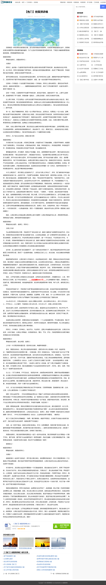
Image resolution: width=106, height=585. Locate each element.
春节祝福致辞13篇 (10, 556)
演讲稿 (36, 2)
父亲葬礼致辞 (8, 559)
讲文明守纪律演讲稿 (10, 561)
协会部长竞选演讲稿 (43, 564)
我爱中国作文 (83, 16)
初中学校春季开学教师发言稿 (46, 567)
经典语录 (69, 2)
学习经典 (89, 2)
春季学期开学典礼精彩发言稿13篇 (48, 559)
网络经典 (63, 2)
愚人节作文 (96, 61)
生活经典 (103, 2)
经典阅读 (76, 2)
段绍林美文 (49, 582)
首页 (23, 2)
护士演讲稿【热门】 (10, 564)
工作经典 (29, 2)
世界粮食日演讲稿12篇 (44, 561)
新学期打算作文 (98, 76)
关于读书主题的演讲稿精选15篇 (14, 567)
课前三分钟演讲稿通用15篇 (46, 570)
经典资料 (83, 2)
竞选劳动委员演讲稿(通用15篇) (47, 556)
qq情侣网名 (82, 72)
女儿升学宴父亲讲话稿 (11, 570)
